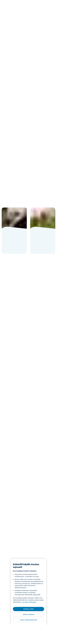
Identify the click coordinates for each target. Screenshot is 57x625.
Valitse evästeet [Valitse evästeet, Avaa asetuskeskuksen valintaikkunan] (28, 614)
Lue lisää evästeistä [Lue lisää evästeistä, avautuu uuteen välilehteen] (29, 602)
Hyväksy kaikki (28, 609)
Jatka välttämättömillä (28, 620)
